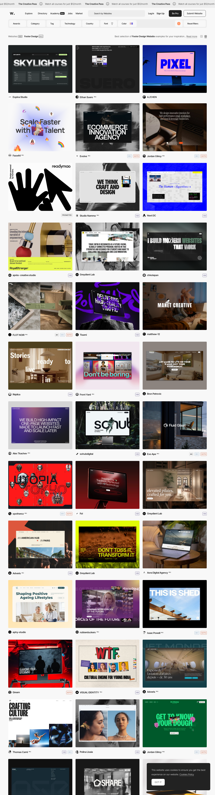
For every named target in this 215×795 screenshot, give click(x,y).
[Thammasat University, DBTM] (108, 246)
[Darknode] (40, 664)
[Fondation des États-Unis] (40, 544)
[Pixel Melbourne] (175, 69)
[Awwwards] (12, 13)
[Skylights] (40, 69)
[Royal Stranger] (40, 246)
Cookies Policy (186, 774)
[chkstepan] (175, 246)
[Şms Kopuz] (175, 544)
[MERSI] (40, 306)
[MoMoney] (175, 723)
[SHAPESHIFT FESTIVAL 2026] (175, 187)
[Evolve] (108, 127)
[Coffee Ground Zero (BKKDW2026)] (108, 544)
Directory (42, 13)
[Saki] (108, 485)
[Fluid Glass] (175, 425)
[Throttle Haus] (175, 366)
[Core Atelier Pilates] (175, 485)
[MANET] (175, 306)
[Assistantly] (40, 127)
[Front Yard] (108, 366)
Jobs (70, 13)
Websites (12, 36)
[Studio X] (175, 127)
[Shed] (175, 604)
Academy (57, 13)
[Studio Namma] (108, 187)
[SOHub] (108, 425)
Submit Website (194, 13)
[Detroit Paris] (40, 723)
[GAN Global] (108, 604)
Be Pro (175, 13)
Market (79, 13)
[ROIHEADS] (108, 306)
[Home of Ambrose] (40, 366)
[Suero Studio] (108, 69)
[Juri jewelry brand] (108, 723)
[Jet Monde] (175, 664)
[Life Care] (40, 604)
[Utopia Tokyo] (40, 485)
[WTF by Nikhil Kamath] (108, 664)
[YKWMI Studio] (40, 425)
